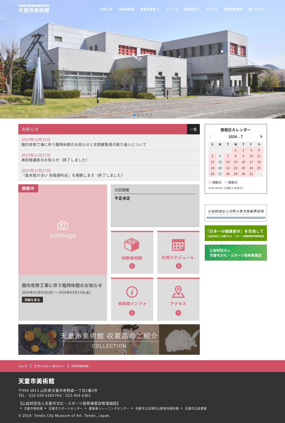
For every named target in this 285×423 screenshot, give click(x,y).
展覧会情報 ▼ (150, 9)
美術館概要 (126, 9)
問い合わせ (256, 9)
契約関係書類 (233, 9)
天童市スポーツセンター (66, 408)
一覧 (193, 129)
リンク (23, 366)
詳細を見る (32, 299)
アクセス (211, 9)
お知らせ (107, 9)
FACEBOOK (80, 366)
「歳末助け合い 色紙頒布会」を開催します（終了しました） (73, 175)
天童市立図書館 (196, 408)
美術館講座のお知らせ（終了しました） (55, 159)
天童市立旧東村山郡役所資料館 (157, 408)
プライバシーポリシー (49, 366)
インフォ (172, 9)
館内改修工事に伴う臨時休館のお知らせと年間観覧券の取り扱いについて (84, 144)
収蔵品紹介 (192, 9)
